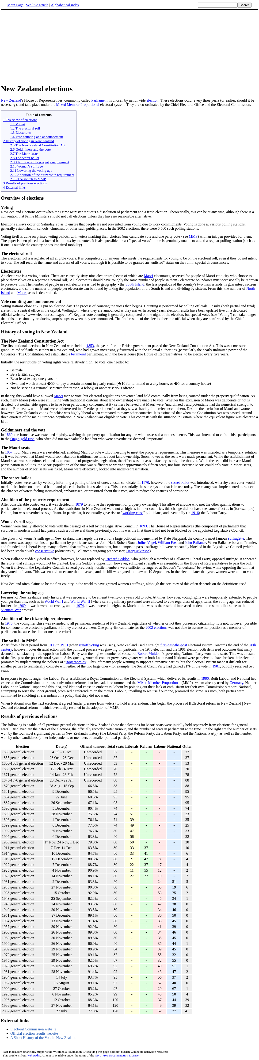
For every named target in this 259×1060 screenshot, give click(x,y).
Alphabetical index (65, 5)
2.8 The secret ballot (24, 158)
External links (15, 1020)
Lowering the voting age (22, 592)
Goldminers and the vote (23, 430)
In (3, 435)
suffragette (236, 538)
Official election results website (34, 1033)
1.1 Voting (17, 124)
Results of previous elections (29, 716)
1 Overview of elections (20, 120)
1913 (64, 645)
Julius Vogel (147, 543)
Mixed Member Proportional (77, 105)
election (153, 100)
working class (132, 513)
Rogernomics (76, 662)
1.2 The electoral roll (25, 128)
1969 (22, 606)
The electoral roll (16, 253)
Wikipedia (33, 1055)
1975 (8, 623)
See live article (37, 5)
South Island (135, 284)
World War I (54, 601)
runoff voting (89, 645)
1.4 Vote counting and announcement (36, 137)
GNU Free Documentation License (116, 1055)
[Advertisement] (40, 47)
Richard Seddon (118, 559)
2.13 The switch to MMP (28, 179)
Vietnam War (11, 610)
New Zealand (11, 100)
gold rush (27, 439)
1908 (52, 645)
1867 (8, 452)
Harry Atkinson (137, 551)
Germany (236, 683)
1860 (8, 435)
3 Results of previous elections (25, 183)
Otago (14, 439)
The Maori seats (15, 447)
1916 (195, 513)
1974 (80, 606)
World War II (80, 601)
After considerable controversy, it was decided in (38, 504)
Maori (148, 276)
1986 (205, 678)
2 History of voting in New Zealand (28, 141)
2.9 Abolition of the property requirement (39, 162)
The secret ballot (16, 478)
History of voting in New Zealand (34, 331)
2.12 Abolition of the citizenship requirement (42, 175)
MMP (193, 236)
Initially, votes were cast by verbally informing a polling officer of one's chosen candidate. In (71, 482)
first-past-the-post (173, 645)
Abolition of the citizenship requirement (37, 618)
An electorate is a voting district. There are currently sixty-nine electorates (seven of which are (72, 276)
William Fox (167, 543)
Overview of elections (22, 198)
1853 (90, 346)
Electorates (11, 271)
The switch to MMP (19, 640)
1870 (145, 482)
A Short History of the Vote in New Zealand (43, 1038)
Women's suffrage (17, 521)
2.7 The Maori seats (24, 154)
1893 (143, 526)
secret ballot (180, 482)
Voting (7, 207)
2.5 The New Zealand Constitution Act (37, 145)
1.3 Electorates (20, 132)
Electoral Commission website (33, 1029)
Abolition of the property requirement (35, 499)
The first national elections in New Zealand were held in (43, 346)
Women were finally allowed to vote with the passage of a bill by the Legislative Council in (70, 526)
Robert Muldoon (149, 654)
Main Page (15, 5)
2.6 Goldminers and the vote (30, 149)
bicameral (78, 354)
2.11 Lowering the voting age (31, 170)
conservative (44, 551)
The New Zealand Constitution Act (32, 341)
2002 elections (156, 627)
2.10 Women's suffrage (26, 166)
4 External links (14, 187)
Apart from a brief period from (24, 645)
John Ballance (195, 543)
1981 (216, 666)
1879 (79, 504)
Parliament (99, 100)
